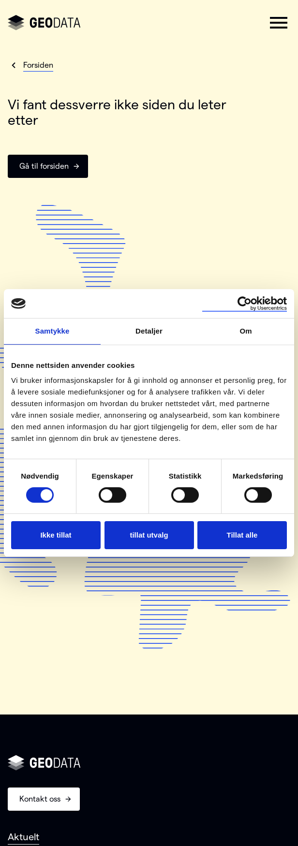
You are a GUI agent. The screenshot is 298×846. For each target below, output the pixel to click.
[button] (278, 22)
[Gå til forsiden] (44, 23)
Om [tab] (245, 331)
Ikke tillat (55, 535)
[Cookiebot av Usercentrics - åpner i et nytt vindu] (244, 303)
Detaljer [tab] (149, 331)
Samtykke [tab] (52, 331)
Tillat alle (242, 535)
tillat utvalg (149, 535)
